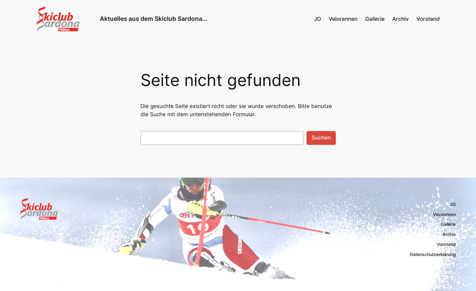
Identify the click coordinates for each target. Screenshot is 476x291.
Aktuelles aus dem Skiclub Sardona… (153, 18)
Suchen (321, 137)
